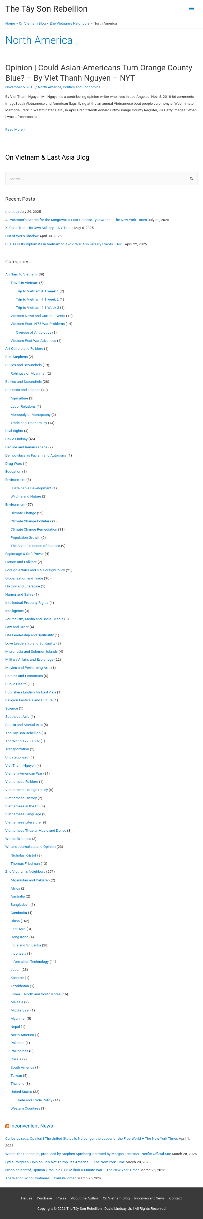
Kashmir (17, 978)
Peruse (26, 1198)
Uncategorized (17, 757)
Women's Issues (18, 838)
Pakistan (18, 1043)
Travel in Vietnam (24, 282)
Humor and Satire (19, 594)
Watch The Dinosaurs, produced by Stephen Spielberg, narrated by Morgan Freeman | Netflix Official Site (88, 1154)
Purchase (44, 1198)
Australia (18, 896)
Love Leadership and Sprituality (30, 643)
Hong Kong (20, 937)
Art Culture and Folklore (24, 348)
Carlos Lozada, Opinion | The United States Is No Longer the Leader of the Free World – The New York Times (91, 1138)
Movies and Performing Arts (27, 667)
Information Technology (30, 961)
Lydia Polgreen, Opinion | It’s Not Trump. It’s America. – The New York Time (65, 1162)
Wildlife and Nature (26, 496)
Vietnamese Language (23, 814)
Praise (61, 1198)
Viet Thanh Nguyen (20, 765)
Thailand (17, 1083)
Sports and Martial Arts (24, 725)
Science (11, 708)
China (15, 921)
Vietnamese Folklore (21, 781)
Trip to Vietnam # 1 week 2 (37, 299)
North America (49, 87)
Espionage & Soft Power (24, 553)
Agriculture (19, 398)
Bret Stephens (16, 357)
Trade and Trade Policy (29, 423)
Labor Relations (23, 406)
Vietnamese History (21, 798)
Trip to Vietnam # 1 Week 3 (37, 307)
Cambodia (19, 912)
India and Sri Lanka (26, 945)
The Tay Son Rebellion (22, 733)
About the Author (84, 1198)
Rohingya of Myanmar (28, 373)
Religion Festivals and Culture (29, 700)
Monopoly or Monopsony (30, 414)
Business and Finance (22, 390)
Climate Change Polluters (31, 521)
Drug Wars (13, 463)
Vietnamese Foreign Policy (26, 790)
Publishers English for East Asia (30, 692)
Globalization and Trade (24, 578)
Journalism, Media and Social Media (34, 619)
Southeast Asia (17, 716)
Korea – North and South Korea (36, 994)
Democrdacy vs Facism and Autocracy (36, 455)
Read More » (15, 129)
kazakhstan (20, 986)
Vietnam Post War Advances (33, 340)
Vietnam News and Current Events (38, 316)
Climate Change (23, 513)
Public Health (16, 684)
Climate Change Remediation (34, 529)
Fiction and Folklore (21, 562)
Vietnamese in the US (22, 806)
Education (13, 471)
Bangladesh (20, 904)
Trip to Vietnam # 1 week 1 (37, 291)
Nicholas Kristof (23, 855)
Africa (15, 888)
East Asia (18, 929)
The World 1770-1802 (22, 741)
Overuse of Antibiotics (33, 332)
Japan (16, 969)
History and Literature (22, 586)
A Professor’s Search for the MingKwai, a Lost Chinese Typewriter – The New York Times (76, 220)
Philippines (19, 1051)
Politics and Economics (81, 87)
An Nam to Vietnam (21, 274)
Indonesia (18, 953)
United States (21, 1091)
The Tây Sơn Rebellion (46, 9)
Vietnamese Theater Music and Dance (35, 830)
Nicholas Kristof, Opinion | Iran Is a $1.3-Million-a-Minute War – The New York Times (72, 1170)
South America (22, 1067)
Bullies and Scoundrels (23, 365)
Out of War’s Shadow (22, 236)
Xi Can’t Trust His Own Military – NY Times (39, 228)
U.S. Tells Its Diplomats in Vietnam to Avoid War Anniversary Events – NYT (64, 244)
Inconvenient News (31, 1126)
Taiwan (16, 1075)
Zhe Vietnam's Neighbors (25, 871)
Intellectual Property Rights (27, 602)
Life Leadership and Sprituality (29, 635)
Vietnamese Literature (23, 822)
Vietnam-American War (23, 773)
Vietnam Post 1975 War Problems (38, 323)
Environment (15, 479)
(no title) (12, 211)
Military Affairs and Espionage (29, 659)
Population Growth (25, 537)
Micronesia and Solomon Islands (31, 651)
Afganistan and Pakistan (30, 880)
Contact (175, 1198)
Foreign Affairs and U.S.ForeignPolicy (35, 570)
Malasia (17, 1002)
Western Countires (25, 1108)
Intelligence (14, 611)
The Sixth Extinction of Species (35, 546)
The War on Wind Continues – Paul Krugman (40, 1178)
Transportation (17, 749)
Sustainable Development (31, 488)
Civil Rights (14, 431)
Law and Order (17, 627)
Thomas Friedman (25, 863)
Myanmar (18, 1018)
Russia (16, 1059)
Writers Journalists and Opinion (30, 846)
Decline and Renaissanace (26, 447)
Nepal (15, 1026)
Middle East (20, 1010)
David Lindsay (16, 439)
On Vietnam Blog (116, 1198)
